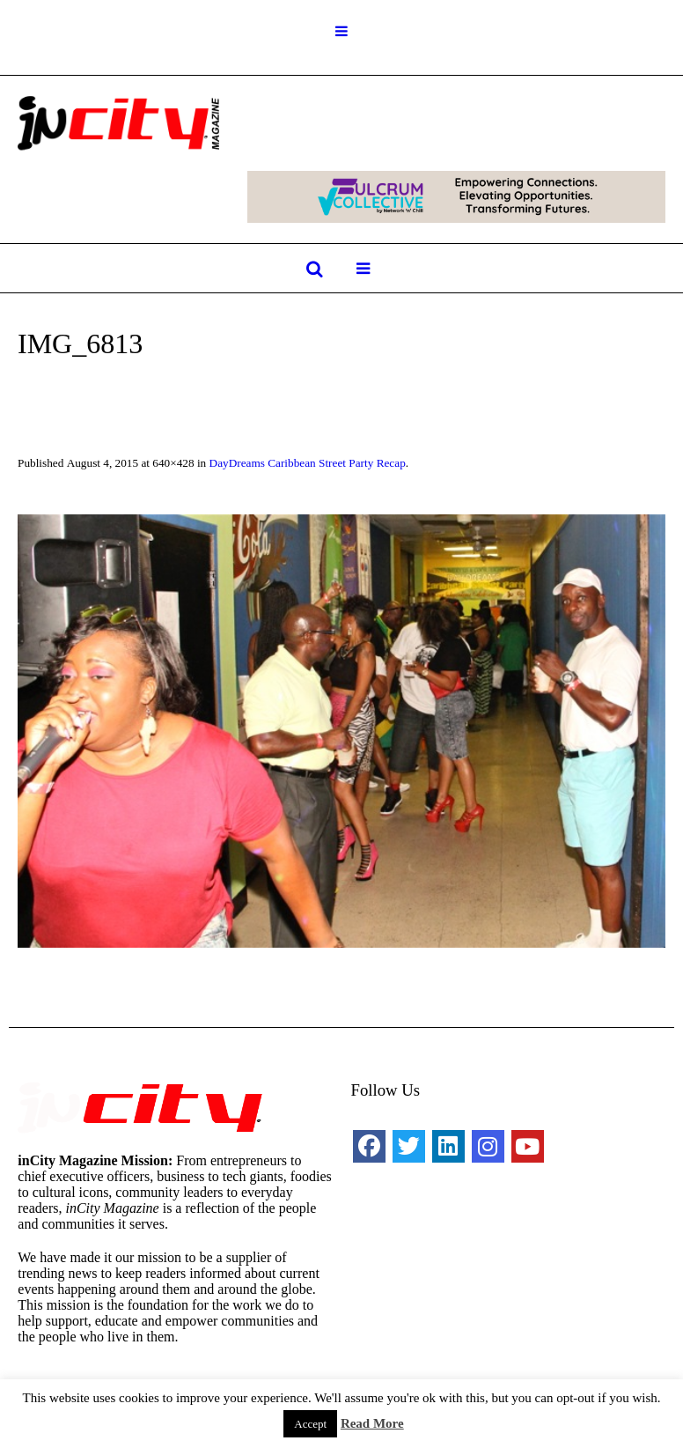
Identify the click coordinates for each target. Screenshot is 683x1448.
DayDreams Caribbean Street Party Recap (307, 462)
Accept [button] (310, 1423)
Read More (372, 1423)
